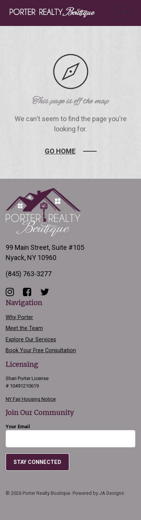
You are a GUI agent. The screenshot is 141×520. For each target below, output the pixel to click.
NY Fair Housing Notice (31, 399)
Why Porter (19, 317)
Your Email (70, 435)
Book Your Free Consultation (41, 350)
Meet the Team (24, 328)
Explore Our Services (31, 339)
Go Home (60, 151)
